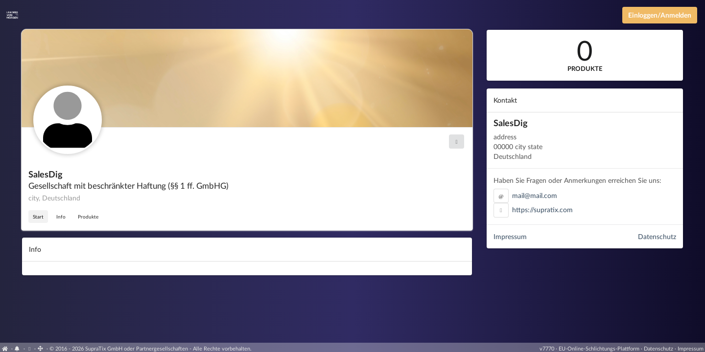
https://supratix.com (542, 209)
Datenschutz (657, 236)
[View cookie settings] (29, 348)
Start (38, 217)
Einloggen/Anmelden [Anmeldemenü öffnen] (659, 15)
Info (61, 217)
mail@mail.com (534, 195)
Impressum (510, 236)
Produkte (88, 217)
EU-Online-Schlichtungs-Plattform (599, 348)
